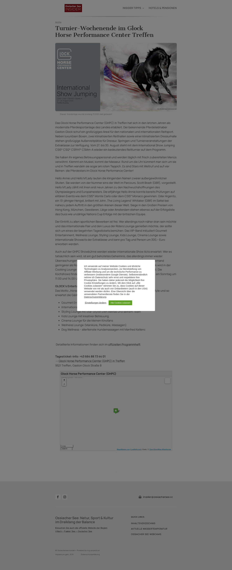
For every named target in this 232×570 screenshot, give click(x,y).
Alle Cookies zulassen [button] (120, 303)
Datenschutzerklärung (95, 297)
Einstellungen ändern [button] (95, 302)
